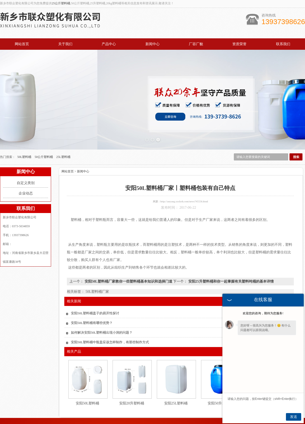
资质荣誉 (239, 44)
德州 (145, 418)
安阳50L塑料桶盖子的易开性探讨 (95, 286)
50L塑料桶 (24, 130)
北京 (138, 418)
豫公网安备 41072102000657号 (153, 414)
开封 (187, 418)
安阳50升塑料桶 (220, 376)
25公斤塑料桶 (61, 3)
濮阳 (180, 418)
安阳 (166, 418)
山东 (159, 418)
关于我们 (65, 44)
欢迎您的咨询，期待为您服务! (263, 313)
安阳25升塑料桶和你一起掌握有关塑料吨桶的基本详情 (230, 254)
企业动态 (26, 166)
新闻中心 (152, 44)
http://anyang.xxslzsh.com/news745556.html (184, 174)
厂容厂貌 (196, 44)
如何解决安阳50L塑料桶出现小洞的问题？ (101, 305)
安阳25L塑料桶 (176, 376)
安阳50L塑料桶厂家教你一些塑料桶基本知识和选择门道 (128, 254)
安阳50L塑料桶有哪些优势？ (92, 296)
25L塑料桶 (63, 130)
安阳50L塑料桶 (87, 376)
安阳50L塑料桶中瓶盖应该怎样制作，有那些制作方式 (110, 315)
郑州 (173, 418)
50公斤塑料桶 (44, 130)
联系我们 (283, 44)
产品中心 (109, 44)
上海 (152, 418)
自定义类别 (26, 156)
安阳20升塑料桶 (131, 376)
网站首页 (22, 44)
